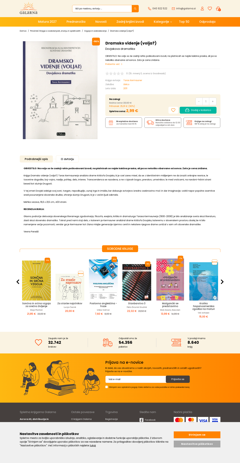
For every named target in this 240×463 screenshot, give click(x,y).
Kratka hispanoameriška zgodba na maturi (203, 306)
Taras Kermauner (132, 80)
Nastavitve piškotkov (197, 444)
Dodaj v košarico (198, 110)
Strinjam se (197, 435)
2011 (125, 88)
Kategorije (161, 22)
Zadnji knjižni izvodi (130, 22)
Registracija (111, 419)
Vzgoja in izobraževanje (95, 31)
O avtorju (67, 159)
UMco (126, 84)
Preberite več (112, 64)
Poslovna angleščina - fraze (103, 305)
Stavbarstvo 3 (136, 303)
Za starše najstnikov (69, 303)
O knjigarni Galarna (81, 419)
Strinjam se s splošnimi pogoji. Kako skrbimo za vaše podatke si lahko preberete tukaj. (149, 387)
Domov (23, 31)
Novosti (101, 22)
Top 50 (184, 22)
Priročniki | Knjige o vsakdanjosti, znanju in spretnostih (55, 31)
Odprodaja (207, 22)
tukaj (93, 445)
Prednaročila (76, 22)
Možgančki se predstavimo (170, 305)
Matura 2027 (47, 22)
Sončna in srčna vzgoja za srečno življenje (36, 305)
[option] (36, 289)
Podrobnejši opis (36, 159)
